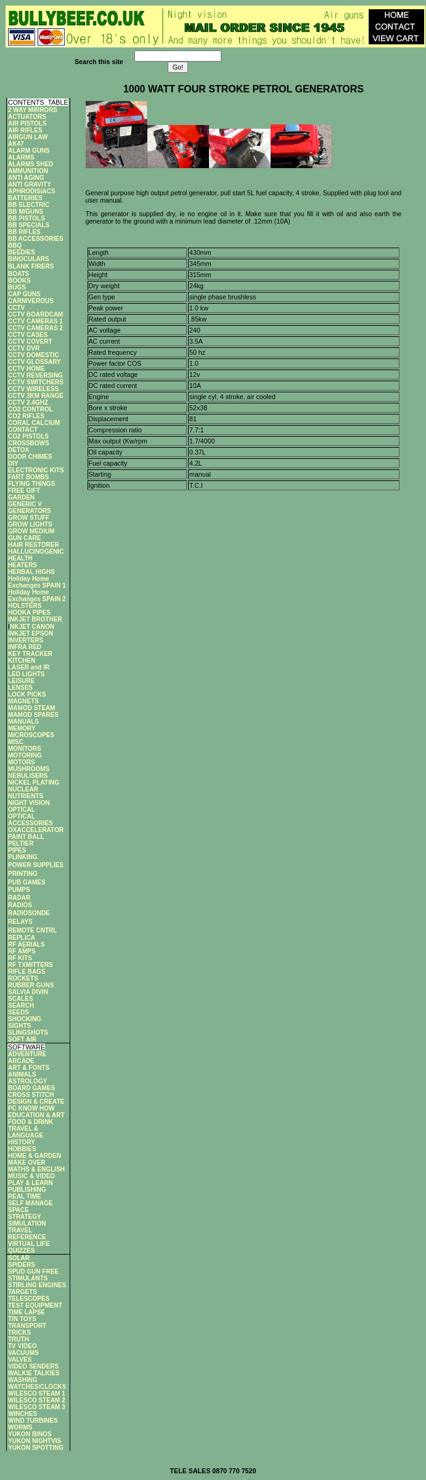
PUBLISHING (27, 1189)
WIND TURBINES (33, 1420)
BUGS (17, 287)
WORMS (20, 1427)
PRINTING (23, 873)
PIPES (17, 850)
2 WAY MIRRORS (32, 110)
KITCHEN (21, 660)
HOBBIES (22, 1149)
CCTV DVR (23, 348)
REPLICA (21, 937)
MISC (15, 741)
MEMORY (22, 728)
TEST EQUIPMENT (35, 1305)
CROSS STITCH (31, 1094)
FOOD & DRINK (30, 1121)
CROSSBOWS (28, 443)
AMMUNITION (28, 171)
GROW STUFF (28, 517)
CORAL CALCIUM (34, 422)
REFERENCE (27, 1237)
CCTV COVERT (30, 341)
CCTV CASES (27, 334)
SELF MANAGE (30, 1203)
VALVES (20, 1359)
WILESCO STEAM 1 (36, 1393)
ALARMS (21, 157)
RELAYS (20, 921)
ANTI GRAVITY (29, 184)
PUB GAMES (27, 882)
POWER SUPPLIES (35, 865)
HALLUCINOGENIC (36, 551)
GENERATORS (29, 510)
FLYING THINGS (31, 483)
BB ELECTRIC (28, 204)
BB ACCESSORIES (35, 238)
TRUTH (18, 1339)
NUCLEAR (23, 789)
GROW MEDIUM (31, 531)
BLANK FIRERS (31, 266)
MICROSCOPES (31, 735)
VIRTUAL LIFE (29, 1243)
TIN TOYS (22, 1319)
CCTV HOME (26, 368)
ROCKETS (23, 978)
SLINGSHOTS (28, 1032)
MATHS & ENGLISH (36, 1169)
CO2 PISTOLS (28, 436)
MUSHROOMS (28, 769)
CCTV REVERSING (35, 375)
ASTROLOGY (27, 1081)
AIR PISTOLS (27, 123)
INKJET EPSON (30, 633)
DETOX (18, 450)
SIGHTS (19, 1025)
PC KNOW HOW (31, 1108)
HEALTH (20, 558)
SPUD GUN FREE (33, 1271)
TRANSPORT (27, 1325)
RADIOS (20, 905)
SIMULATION (27, 1223)
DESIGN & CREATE (36, 1101)
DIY (13, 463)
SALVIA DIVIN (28, 992)
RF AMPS (22, 951)
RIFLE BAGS (27, 971)
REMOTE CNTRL (32, 930)
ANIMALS (22, 1074)
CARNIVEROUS (31, 300)
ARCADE (21, 1060)
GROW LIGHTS (30, 524)
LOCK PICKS (27, 694)
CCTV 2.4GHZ (28, 402)
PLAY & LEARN (30, 1182)
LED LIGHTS (26, 674)
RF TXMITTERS (30, 964)
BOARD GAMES (31, 1088)
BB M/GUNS (25, 211)
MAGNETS (23, 701)
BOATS (18, 273)
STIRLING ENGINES (37, 1285)
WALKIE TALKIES (34, 1373)
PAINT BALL (26, 836)
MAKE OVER (27, 1162)
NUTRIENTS (25, 796)
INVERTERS (25, 640)
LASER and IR (28, 667)
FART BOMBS (28, 477)
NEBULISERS (27, 775)
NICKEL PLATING (33, 782)
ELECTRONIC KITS (36, 470)
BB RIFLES (24, 231)
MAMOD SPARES (33, 714)
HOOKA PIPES (29, 612)
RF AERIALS (26, 944)
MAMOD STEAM (31, 708)
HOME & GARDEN (34, 1155)
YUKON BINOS (30, 1434)
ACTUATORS (27, 116)
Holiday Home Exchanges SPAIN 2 (37, 595)
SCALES (20, 998)
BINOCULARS (28, 259)
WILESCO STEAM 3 (36, 1407)
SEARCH (21, 1005)
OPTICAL (21, 809)
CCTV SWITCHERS (35, 382)
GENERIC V (25, 504)
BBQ (15, 245)
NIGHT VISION (29, 802)
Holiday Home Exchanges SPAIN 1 (37, 582)
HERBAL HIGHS (31, 571)
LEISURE (21, 680)
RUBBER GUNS (31, 985)
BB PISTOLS (26, 218)
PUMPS (19, 889)
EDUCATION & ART (36, 1115)
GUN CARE (24, 538)
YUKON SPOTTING (35, 1447)
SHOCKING (24, 1019)
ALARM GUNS (29, 150)
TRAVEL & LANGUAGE (25, 1132)
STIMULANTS (27, 1278)
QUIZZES (21, 1250)
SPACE (18, 1210)
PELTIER (20, 843)
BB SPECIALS (28, 225)
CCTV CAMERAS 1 (35, 321)
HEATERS (22, 565)
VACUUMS (23, 1352)
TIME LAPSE (26, 1312)
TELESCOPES (28, 1298)
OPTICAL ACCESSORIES (30, 820)
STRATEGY (24, 1216)
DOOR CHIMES (30, 456)
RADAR (19, 897)
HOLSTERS (24, 605)
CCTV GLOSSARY (34, 361)
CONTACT (23, 429)
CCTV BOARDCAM (35, 314)
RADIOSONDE (29, 913)
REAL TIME (24, 1196)
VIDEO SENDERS (33, 1366)
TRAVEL (20, 1230)
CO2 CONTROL (30, 409)
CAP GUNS (24, 294)
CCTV (16, 307)
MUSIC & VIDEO (31, 1176)
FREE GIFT (24, 490)
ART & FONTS (28, 1067)
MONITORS (24, 748)
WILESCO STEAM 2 (36, 1400)
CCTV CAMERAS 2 (35, 328)
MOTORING (25, 755)
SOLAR (19, 1258)
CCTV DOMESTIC (33, 355)
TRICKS (19, 1332)
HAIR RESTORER (33, 544)
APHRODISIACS (31, 191)
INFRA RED (24, 647)
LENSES (20, 687)
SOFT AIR (22, 1039)
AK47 (16, 143)
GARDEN (21, 497)
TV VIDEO (22, 1346)
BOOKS (19, 280)
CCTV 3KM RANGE (35, 395)
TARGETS (22, 1291)
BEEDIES (21, 252)
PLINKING (23, 857)
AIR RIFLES (25, 130)
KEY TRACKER (30, 653)
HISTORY (21, 1142)
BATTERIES (25, 198)
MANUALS (23, 721)
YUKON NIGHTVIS (34, 1441)
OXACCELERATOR (35, 830)
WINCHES (22, 1413)
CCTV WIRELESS (33, 389)
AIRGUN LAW (27, 137)
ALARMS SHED (30, 164)
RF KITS (20, 958)
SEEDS (18, 1012)
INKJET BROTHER (35, 619)
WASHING (23, 1380)
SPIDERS (21, 1264)
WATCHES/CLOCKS (37, 1386)
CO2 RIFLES (26, 416)
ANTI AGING (26, 177)
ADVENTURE (27, 1054)
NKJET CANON (32, 626)
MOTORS (21, 762)
